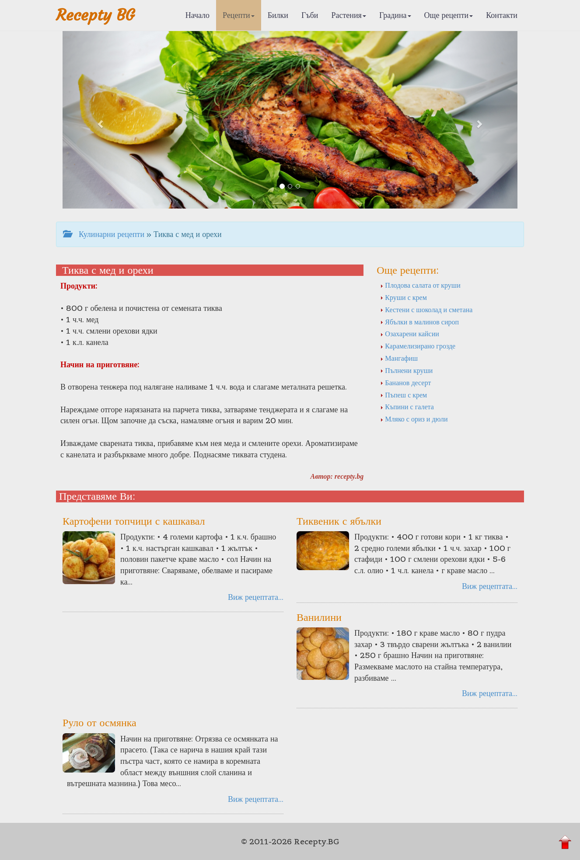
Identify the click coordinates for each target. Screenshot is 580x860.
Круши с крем (403, 297)
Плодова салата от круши (420, 285)
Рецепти (239, 15)
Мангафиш (399, 358)
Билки (278, 15)
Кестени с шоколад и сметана (426, 309)
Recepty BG (95, 15)
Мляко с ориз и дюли (413, 418)
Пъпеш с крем (403, 394)
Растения (349, 15)
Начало (197, 15)
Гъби (309, 15)
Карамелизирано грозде (417, 345)
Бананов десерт (405, 382)
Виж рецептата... (255, 597)
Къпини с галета (406, 406)
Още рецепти (448, 15)
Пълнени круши (406, 370)
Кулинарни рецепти (103, 234)
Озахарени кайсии (409, 333)
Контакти (501, 15)
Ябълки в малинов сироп (419, 321)
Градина (395, 15)
